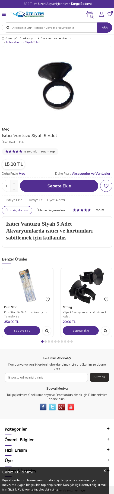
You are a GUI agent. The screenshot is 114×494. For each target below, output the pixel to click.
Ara (105, 27)
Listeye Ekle (12, 200)
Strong (67, 307)
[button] (42, 341)
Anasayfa (10, 38)
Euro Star (10, 307)
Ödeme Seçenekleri (51, 210)
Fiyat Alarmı (54, 200)
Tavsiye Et (33, 200)
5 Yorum (88, 210)
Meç (5, 129)
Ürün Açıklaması (17, 210)
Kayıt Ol (99, 377)
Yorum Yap (48, 151)
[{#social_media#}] (43, 407)
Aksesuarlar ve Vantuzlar (57, 38)
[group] (57, 84)
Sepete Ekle (59, 186)
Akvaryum (29, 38)
